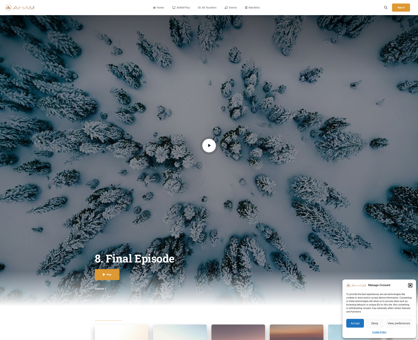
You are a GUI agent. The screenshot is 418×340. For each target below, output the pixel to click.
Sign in (401, 7)
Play (107, 274)
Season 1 (100, 288)
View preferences (399, 323)
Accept (355, 323)
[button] (410, 285)
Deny (374, 323)
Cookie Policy (379, 332)
